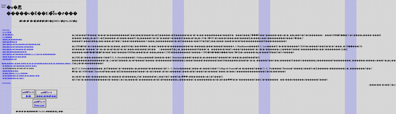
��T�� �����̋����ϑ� (15, 52)
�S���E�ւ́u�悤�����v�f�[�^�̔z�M (20, 66)
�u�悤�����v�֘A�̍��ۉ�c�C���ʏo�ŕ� (21, 76)
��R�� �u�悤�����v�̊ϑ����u (18, 47)
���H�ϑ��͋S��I (10, 71)
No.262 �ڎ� (7, 32)
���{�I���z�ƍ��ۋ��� (14, 57)
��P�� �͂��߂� (10, 42)
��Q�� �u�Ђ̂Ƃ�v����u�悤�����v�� (21, 44)
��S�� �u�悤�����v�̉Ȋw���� (18, 49)
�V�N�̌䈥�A (8, 34)
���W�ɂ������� (12, 39)
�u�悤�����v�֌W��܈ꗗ (13, 78)
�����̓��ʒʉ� (10, 59)
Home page (6, 30)
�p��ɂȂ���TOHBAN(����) (15, 73)
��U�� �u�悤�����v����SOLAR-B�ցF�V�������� (29, 54)
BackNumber (7, 83)
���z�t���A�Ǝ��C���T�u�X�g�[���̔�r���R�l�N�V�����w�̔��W (36, 63)
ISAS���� (7, 37)
